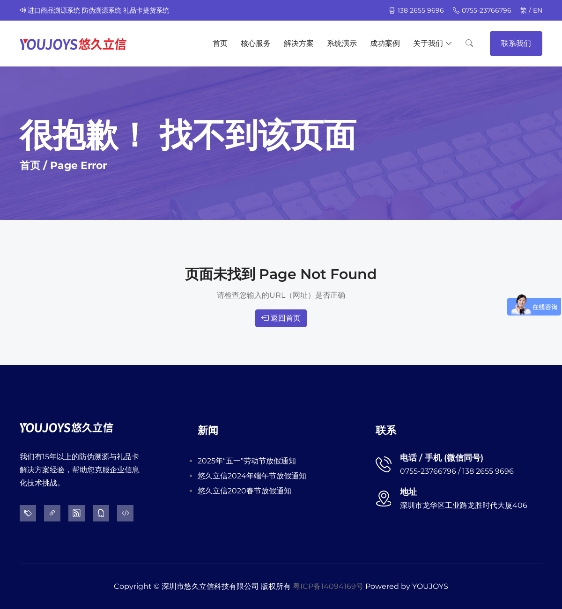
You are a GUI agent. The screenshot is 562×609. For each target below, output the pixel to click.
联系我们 (516, 43)
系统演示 (342, 43)
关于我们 (432, 43)
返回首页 (281, 318)
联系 (386, 430)
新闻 (208, 430)
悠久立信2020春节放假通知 (244, 490)
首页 (220, 43)
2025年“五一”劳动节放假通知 (247, 460)
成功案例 (385, 43)
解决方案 (299, 43)
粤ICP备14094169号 (328, 586)
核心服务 (256, 43)
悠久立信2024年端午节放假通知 (252, 475)
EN (537, 10)
